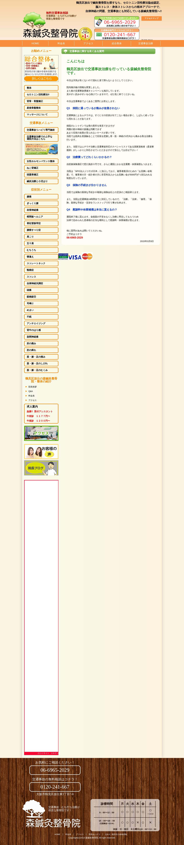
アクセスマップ (152, 18)
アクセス (88, 43)
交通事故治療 (145, 43)
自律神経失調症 (35, 283)
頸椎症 (30, 270)
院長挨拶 (32, 387)
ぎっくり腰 (32, 203)
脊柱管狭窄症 (34, 223)
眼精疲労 (31, 297)
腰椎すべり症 (34, 230)
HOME (35, 43)
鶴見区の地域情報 (119, 834)
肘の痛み (31, 343)
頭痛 (29, 290)
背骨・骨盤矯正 (35, 101)
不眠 (29, 317)
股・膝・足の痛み (36, 357)
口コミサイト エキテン (48, 753)
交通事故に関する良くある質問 (86, 51)
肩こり (30, 237)
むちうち (31, 250)
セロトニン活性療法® (38, 94)
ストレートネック (36, 263)
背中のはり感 (34, 330)
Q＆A (107, 834)
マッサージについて (37, 114)
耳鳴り (30, 303)
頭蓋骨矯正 (32, 174)
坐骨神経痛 (32, 210)
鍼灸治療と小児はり (37, 181)
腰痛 (29, 197)
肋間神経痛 (32, 337)
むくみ (37, 370)
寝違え (30, 257)
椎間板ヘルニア (35, 217)
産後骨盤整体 (34, 108)
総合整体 (117, 43)
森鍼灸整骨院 (92, 838)
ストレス (31, 277)
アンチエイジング (36, 323)
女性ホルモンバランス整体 (41, 161)
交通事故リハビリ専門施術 (41, 130)
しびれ (37, 363)
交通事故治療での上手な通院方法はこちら (39, 137)
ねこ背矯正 (32, 168)
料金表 (61, 43)
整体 (29, 88)
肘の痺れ (31, 350)
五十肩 (30, 243)
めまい (30, 310)
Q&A (30, 391)
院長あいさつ (94, 834)
